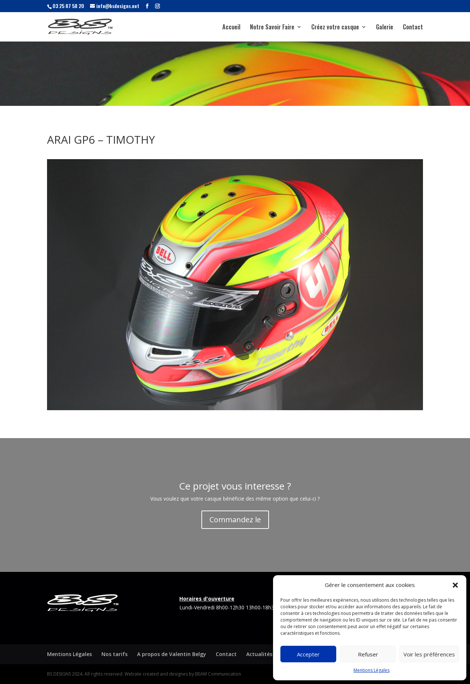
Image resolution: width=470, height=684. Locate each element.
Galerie (384, 27)
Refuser (368, 654)
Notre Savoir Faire (272, 27)
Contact (413, 27)
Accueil (231, 27)
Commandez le (235, 519)
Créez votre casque (335, 27)
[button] (455, 585)
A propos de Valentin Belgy (171, 654)
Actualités (259, 654)
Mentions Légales (372, 670)
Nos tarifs (114, 654)
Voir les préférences (429, 654)
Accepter (308, 654)
